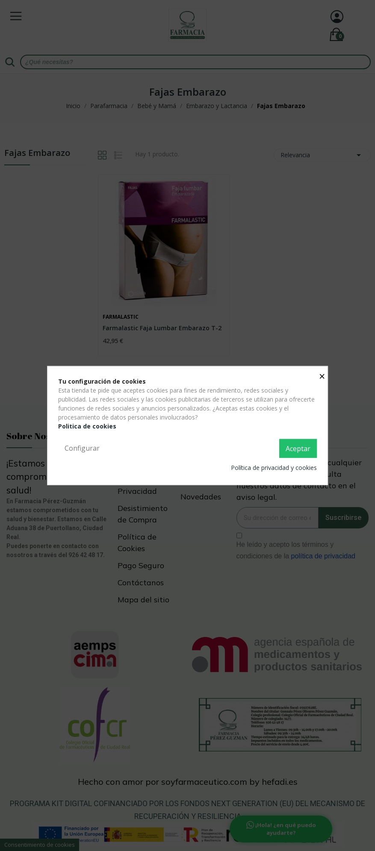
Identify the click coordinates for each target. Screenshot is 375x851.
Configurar (82, 448)
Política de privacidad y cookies (274, 467)
